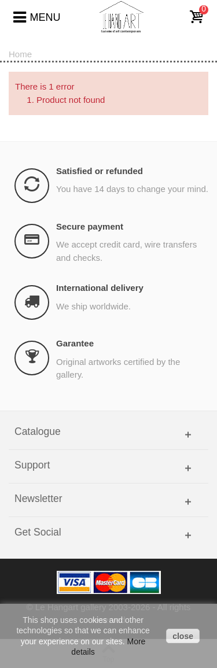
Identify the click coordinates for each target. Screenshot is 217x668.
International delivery (100, 288)
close (182, 636)
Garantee (75, 343)
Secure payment (89, 226)
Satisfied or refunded (99, 171)
